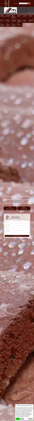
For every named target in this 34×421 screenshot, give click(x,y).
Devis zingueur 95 (19, 24)
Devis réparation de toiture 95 (14, 24)
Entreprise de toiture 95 (25, 16)
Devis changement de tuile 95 (2, 24)
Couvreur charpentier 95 (2, 16)
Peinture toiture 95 (24, 20)
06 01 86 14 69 (7, 3)
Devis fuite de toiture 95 (19, 16)
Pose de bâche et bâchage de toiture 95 (14, 16)
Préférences (30, 418)
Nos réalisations (10, 208)
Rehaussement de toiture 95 (31, 20)
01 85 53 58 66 (5, 3)
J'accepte (17, 418)
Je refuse (22, 418)
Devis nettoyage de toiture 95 (8, 24)
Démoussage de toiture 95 (14, 20)
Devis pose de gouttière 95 (8, 16)
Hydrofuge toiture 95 (7, 20)
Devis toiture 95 (2, 20)
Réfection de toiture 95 (31, 16)
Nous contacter (24, 208)
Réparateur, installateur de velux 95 (19, 21)
